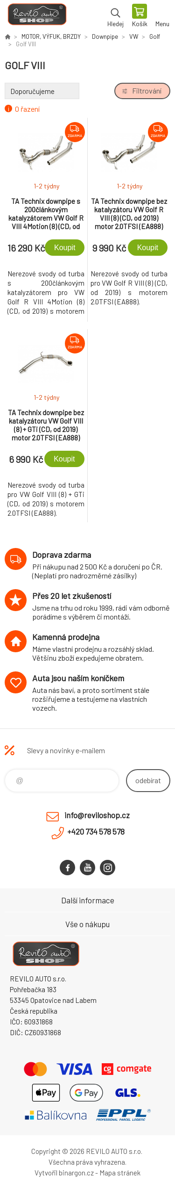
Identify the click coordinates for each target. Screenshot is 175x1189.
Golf (154, 36)
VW (133, 36)
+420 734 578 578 (96, 831)
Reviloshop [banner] (37, 16)
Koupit (64, 248)
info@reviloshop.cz (97, 815)
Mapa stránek (119, 1172)
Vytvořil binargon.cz (64, 1172)
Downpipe (105, 36)
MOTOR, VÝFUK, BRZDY (51, 36)
